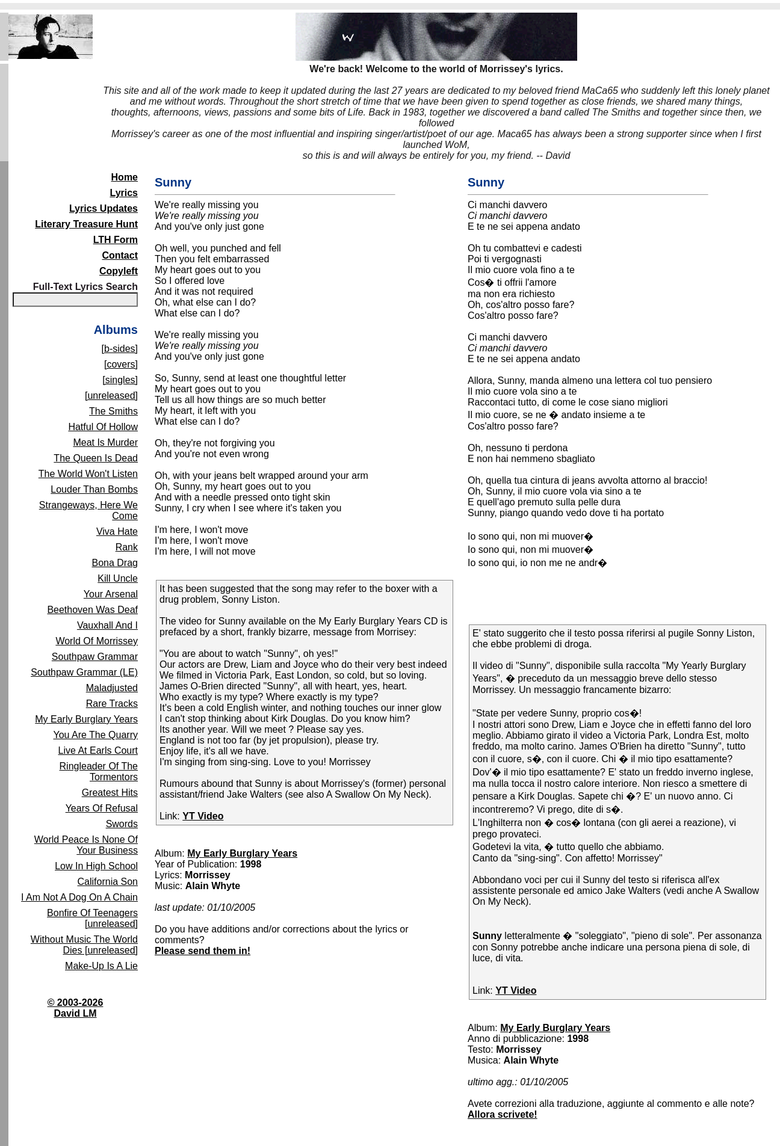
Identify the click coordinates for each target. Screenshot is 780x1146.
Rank (127, 547)
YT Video (202, 816)
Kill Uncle (118, 578)
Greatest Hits (110, 792)
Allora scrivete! (502, 1114)
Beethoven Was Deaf (92, 610)
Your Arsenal (111, 594)
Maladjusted (112, 688)
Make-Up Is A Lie (101, 966)
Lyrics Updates (103, 208)
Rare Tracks (112, 703)
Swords (122, 824)
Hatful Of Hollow (103, 427)
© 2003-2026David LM (76, 1007)
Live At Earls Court (98, 750)
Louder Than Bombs (94, 489)
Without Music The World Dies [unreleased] (84, 944)
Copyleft (118, 271)
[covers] (121, 364)
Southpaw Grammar (95, 657)
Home (124, 177)
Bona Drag (115, 563)
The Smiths (113, 411)
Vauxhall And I (107, 625)
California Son (108, 881)
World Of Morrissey (96, 641)
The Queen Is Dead (96, 458)
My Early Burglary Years (86, 719)
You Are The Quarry (95, 735)
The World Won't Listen (88, 474)
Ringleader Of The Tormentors (99, 771)
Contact (120, 255)
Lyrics (124, 193)
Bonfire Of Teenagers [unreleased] (92, 918)
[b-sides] (120, 348)
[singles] (120, 380)
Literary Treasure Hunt (86, 224)
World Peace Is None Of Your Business (86, 844)
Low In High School (96, 866)
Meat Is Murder (105, 442)
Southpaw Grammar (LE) (84, 672)
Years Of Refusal (102, 808)
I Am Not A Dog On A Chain (79, 897)
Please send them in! (202, 951)
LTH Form (115, 240)
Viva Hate (117, 531)
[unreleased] (111, 395)
